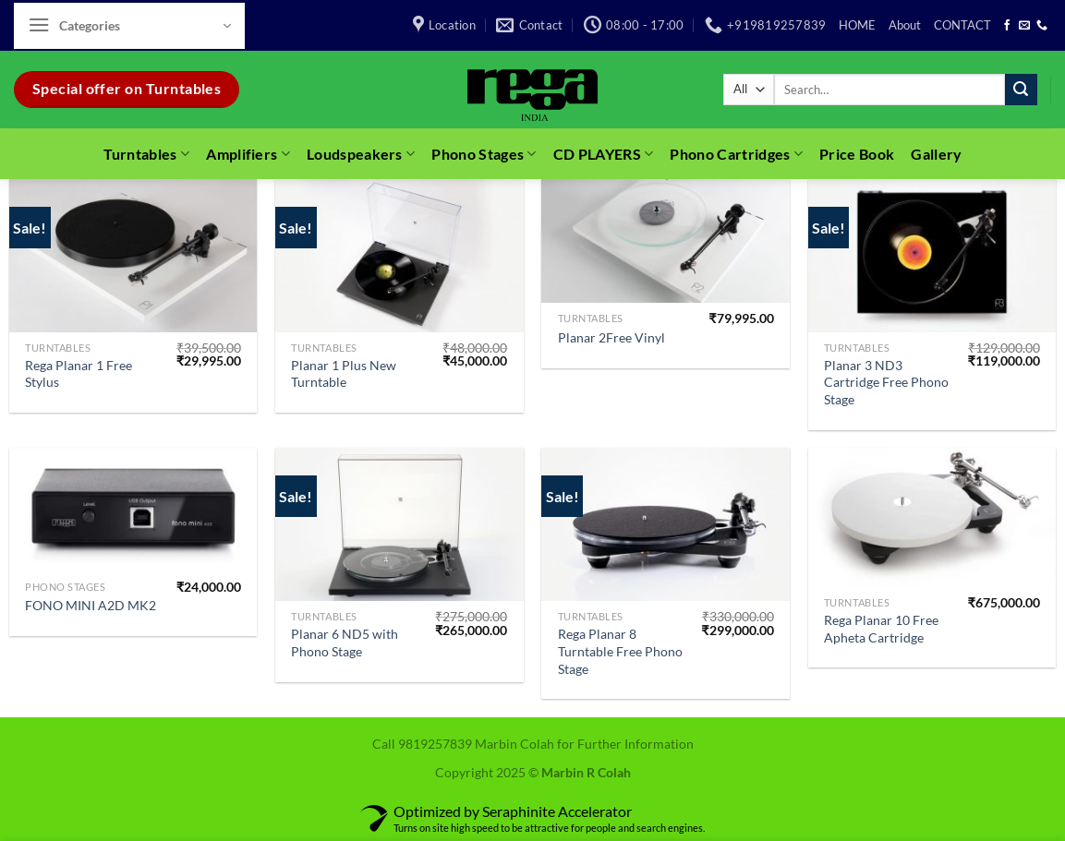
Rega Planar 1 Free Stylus (78, 373)
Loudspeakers (361, 154)
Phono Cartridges (736, 154)
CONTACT (962, 25)
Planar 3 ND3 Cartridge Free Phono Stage (886, 382)
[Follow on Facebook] (1006, 25)
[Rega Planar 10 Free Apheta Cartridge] (932, 517)
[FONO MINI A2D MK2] (133, 509)
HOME (857, 25)
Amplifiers (248, 154)
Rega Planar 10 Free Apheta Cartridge (881, 628)
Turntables (146, 154)
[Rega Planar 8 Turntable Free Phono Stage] (665, 524)
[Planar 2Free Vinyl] (665, 241)
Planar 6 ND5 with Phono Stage (344, 642)
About (905, 25)
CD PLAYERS (603, 154)
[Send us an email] (1024, 25)
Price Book (856, 153)
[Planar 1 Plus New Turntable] (399, 255)
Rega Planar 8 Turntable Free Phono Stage (620, 651)
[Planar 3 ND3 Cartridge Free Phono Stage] (932, 255)
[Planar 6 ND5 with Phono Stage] (399, 524)
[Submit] (1020, 89)
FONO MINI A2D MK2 (90, 605)
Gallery (936, 153)
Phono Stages (483, 154)
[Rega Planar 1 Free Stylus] (133, 255)
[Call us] (1041, 25)
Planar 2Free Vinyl (611, 337)
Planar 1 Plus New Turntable (343, 373)
